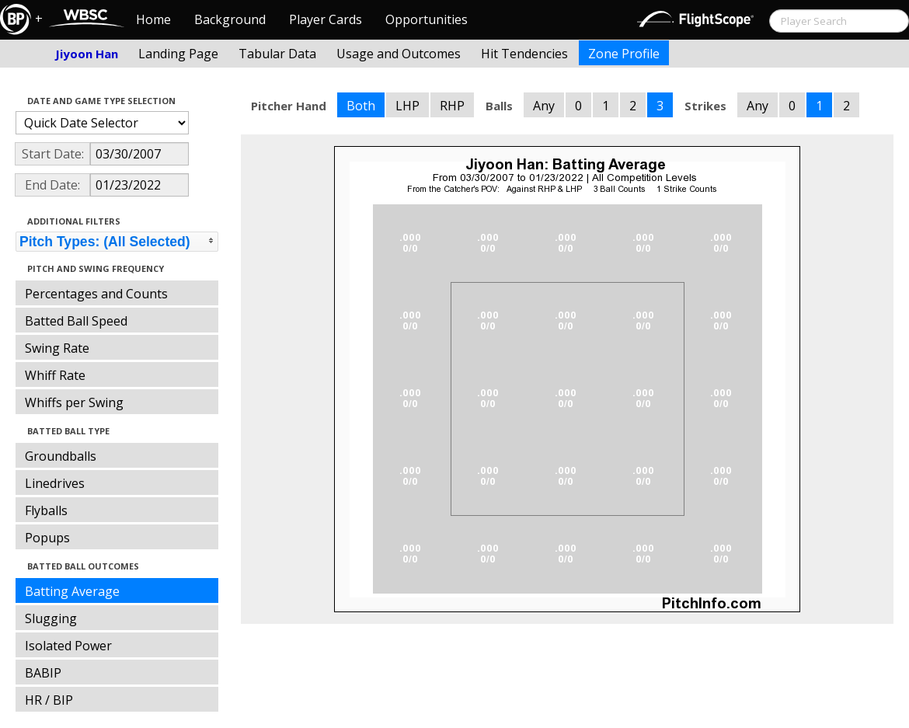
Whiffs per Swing (74, 402)
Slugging (51, 618)
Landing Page (178, 53)
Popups (47, 537)
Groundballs (60, 456)
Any (544, 105)
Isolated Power (68, 645)
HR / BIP (49, 700)
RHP (452, 105)
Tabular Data (277, 53)
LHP (407, 105)
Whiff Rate (55, 375)
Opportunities (426, 19)
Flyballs (46, 510)
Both (361, 105)
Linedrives (55, 483)
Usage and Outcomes (398, 53)
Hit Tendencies (524, 53)
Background (230, 19)
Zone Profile (624, 53)
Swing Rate (57, 348)
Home (153, 19)
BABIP (43, 672)
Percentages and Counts (96, 293)
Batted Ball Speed (76, 320)
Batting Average (72, 591)
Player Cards (325, 19)
